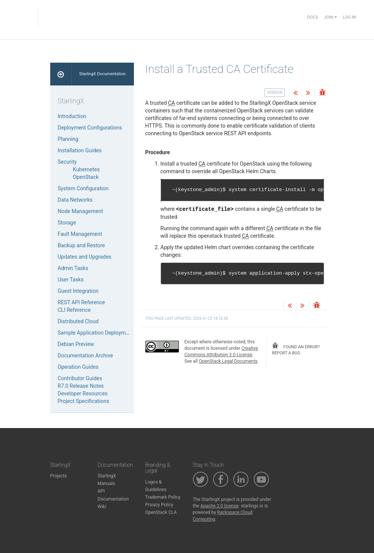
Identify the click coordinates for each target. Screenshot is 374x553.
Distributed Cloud (78, 321)
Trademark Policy (163, 497)
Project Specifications (84, 401)
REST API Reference (81, 302)
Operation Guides (78, 367)
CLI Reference (74, 310)
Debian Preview (76, 344)
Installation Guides (80, 150)
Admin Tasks (73, 268)
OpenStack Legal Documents (228, 361)
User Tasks (71, 279)
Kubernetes (86, 169)
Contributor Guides (80, 378)
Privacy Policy (159, 504)
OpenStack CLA (161, 512)
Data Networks (75, 200)
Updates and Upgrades (84, 257)
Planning (68, 139)
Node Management (80, 211)
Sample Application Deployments (97, 333)
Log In (349, 17)
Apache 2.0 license (219, 506)
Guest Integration (78, 291)
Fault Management (80, 234)
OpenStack (86, 177)
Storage (67, 223)
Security (67, 162)
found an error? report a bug (296, 349)
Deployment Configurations (90, 128)
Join (330, 17)
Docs (312, 17)
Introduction (72, 116)
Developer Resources (83, 393)
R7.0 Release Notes (81, 386)
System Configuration (83, 188)
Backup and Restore (81, 245)
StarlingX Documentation (102, 73)
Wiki (102, 506)
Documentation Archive (85, 355)
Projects (58, 476)
